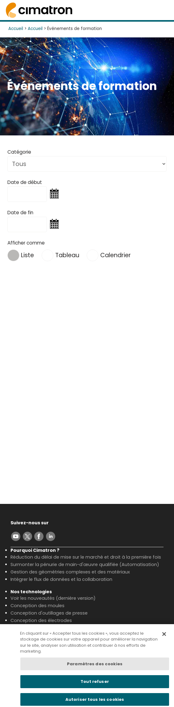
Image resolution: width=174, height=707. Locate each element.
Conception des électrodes (41, 620)
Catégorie (19, 152)
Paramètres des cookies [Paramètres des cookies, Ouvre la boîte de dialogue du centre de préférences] (94, 666)
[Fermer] (164, 636)
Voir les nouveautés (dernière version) (53, 598)
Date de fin (20, 212)
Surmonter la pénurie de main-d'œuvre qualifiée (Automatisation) (84, 564)
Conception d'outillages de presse (49, 613)
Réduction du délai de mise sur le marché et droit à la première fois (85, 557)
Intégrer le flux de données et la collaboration (61, 579)
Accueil (15, 29)
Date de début (24, 182)
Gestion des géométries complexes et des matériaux (70, 572)
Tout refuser (95, 684)
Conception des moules (37, 606)
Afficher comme (26, 243)
